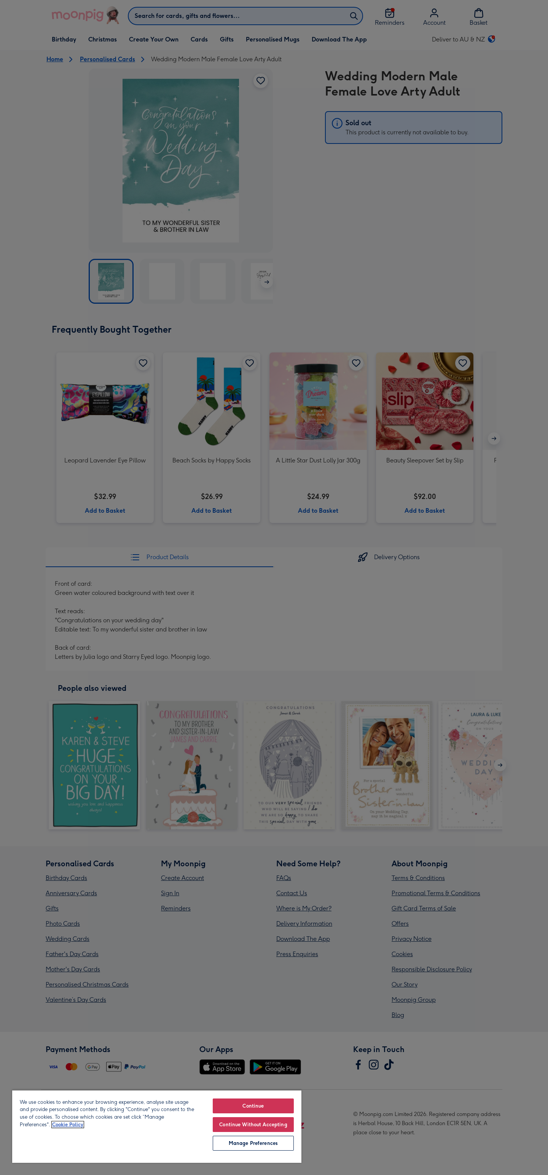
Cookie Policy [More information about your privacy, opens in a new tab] (67, 1124)
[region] (156, 1126)
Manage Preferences (253, 1143)
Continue (253, 1106)
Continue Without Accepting (253, 1124)
